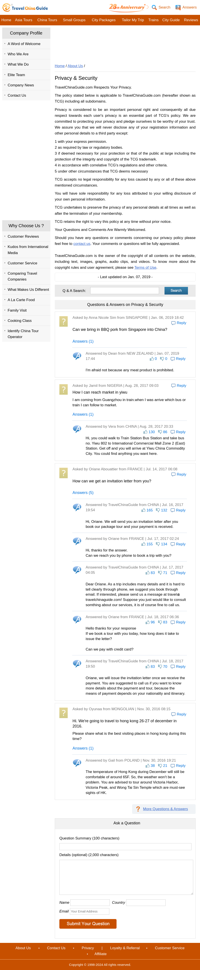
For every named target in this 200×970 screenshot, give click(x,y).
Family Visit (17, 310)
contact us (81, 244)
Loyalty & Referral (125, 948)
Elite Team (16, 75)
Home (6, 20)
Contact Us (17, 95)
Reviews (191, 20)
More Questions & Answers (165, 809)
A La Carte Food (21, 300)
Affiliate (100, 954)
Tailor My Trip (133, 20)
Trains (153, 20)
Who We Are (18, 54)
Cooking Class (20, 321)
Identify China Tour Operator (23, 334)
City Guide (171, 20)
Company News (21, 85)
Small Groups (74, 20)
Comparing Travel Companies (22, 276)
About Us (75, 66)
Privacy (88, 948)
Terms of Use (145, 267)
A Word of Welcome (24, 44)
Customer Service (22, 263)
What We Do (18, 64)
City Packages (104, 20)
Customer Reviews (23, 236)
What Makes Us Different (28, 290)
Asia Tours (23, 20)
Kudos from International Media (28, 250)
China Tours (47, 20)
